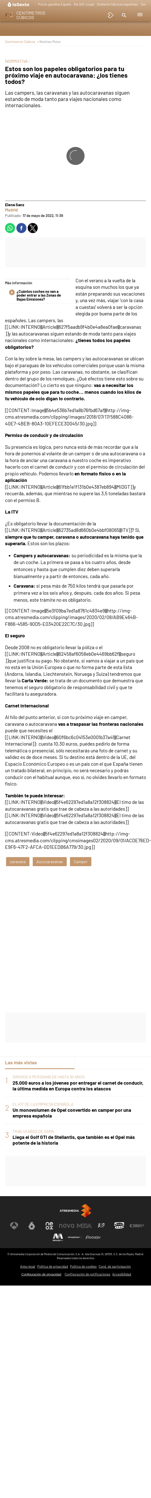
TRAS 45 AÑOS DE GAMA (33, 1131)
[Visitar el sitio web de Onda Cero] (119, 1226)
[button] (123, 15)
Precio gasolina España (54, 4)
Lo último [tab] (89, 1062)
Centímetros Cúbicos (20, 41)
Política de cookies (83, 1266)
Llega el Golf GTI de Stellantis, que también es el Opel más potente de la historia (74, 1140)
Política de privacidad (52, 1266)
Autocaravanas (49, 861)
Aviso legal (27, 1266)
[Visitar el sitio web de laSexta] (31, 1226)
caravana (18, 861)
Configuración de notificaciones (87, 1274)
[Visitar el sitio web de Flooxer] (93, 1237)
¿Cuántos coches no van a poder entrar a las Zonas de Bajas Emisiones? (35, 296)
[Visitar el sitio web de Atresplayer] (75, 1237)
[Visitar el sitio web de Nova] (66, 1226)
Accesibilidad (121, 1274)
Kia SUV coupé (84, 4)
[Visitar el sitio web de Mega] (84, 1226)
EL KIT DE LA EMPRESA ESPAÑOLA (43, 1104)
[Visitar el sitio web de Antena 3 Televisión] (14, 1226)
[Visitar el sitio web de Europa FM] (136, 1226)
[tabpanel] (75, 1110)
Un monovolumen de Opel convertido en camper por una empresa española (72, 1113)
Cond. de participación (115, 1266)
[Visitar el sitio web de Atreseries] (101, 1226)
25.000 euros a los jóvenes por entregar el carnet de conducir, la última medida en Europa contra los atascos (78, 1085)
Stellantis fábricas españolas (117, 4)
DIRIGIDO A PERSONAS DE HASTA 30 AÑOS (49, 1076)
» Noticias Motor (49, 41)
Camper (81, 861)
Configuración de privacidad (41, 1274)
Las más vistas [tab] (21, 1062)
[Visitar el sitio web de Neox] (49, 1226)
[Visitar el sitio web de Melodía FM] (57, 1237)
